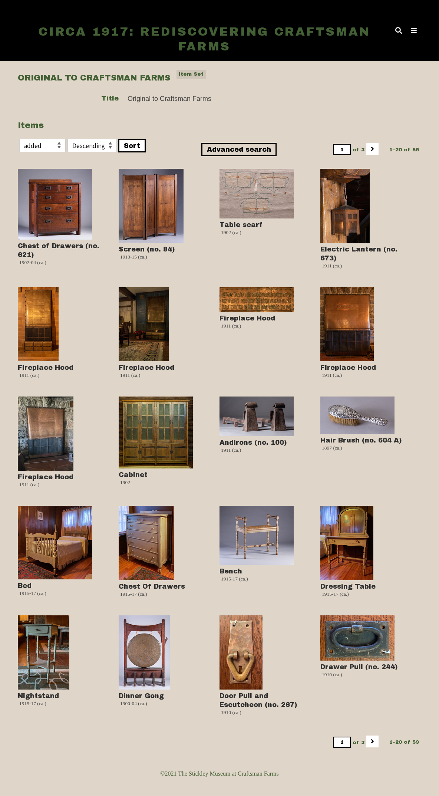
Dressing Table (348, 586)
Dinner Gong (141, 696)
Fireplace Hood (45, 367)
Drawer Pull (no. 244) (359, 667)
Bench (231, 571)
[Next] (372, 149)
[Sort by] (42, 145)
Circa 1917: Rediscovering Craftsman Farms (204, 39)
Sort (132, 145)
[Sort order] (92, 145)
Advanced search (239, 149)
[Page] (342, 149)
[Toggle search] (398, 30)
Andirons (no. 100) (253, 442)
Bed (25, 585)
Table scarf (241, 224)
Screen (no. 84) (147, 249)
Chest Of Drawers (152, 586)
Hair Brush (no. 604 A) (361, 440)
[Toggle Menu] (413, 30)
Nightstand (38, 696)
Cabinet (133, 474)
